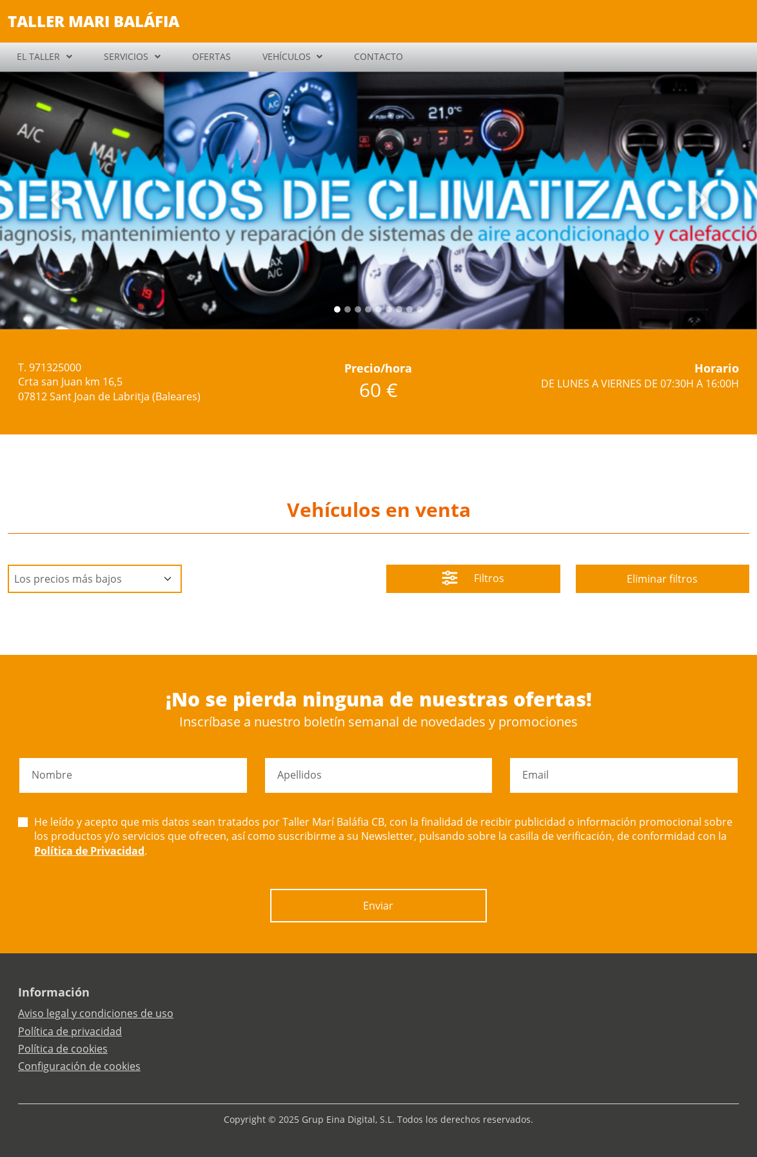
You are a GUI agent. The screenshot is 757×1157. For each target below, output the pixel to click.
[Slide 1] (347, 309)
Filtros (473, 579)
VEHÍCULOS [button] (286, 56)
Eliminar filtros (662, 579)
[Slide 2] (358, 309)
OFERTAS (211, 56)
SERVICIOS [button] (126, 56)
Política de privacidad (70, 1031)
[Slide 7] (409, 309)
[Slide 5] (389, 309)
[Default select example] (95, 579)
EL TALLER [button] (38, 56)
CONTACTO (378, 56)
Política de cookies (63, 1049)
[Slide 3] (368, 309)
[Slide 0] (337, 309)
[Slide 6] (399, 309)
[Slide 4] (378, 309)
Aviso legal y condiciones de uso (95, 1013)
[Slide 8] (420, 309)
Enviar (378, 906)
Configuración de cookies (79, 1066)
